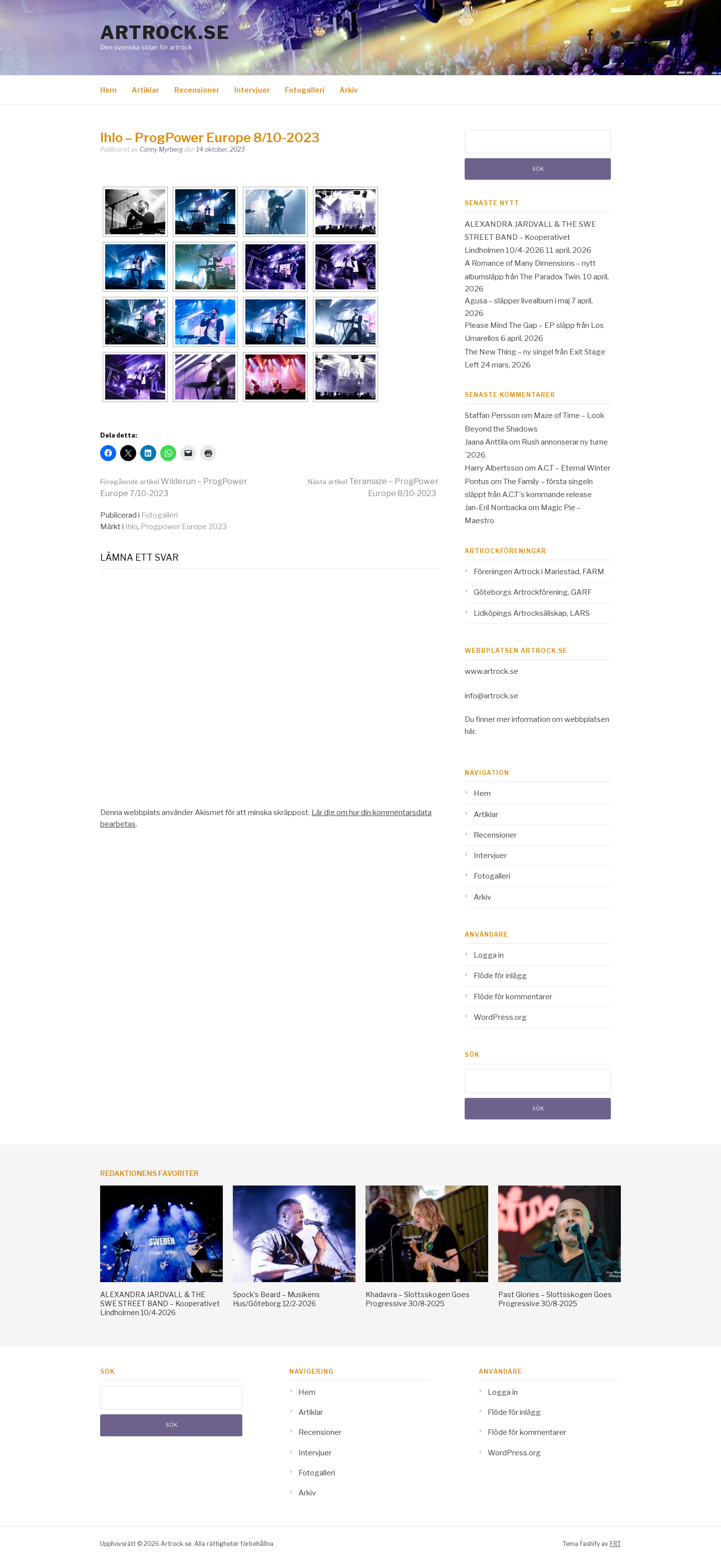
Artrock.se (164, 33)
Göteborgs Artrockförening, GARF (533, 592)
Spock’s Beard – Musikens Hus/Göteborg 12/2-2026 (276, 1299)
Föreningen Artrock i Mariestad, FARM (539, 571)
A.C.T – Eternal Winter (573, 468)
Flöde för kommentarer (513, 996)
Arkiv (348, 90)
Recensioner (196, 90)
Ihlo (131, 526)
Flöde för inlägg (500, 975)
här (470, 731)
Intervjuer (252, 90)
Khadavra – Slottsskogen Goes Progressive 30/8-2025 (418, 1299)
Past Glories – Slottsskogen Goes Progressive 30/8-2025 (555, 1299)
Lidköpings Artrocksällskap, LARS (532, 613)
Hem (108, 90)
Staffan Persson (492, 415)
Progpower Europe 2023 (184, 526)
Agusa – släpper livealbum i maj (517, 300)
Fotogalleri (304, 90)
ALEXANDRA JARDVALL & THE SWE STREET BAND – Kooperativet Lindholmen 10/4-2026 (530, 237)
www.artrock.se (491, 671)
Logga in (489, 955)
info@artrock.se (491, 695)
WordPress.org (500, 1017)
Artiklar (145, 90)
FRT (615, 1543)
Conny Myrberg (161, 149)
